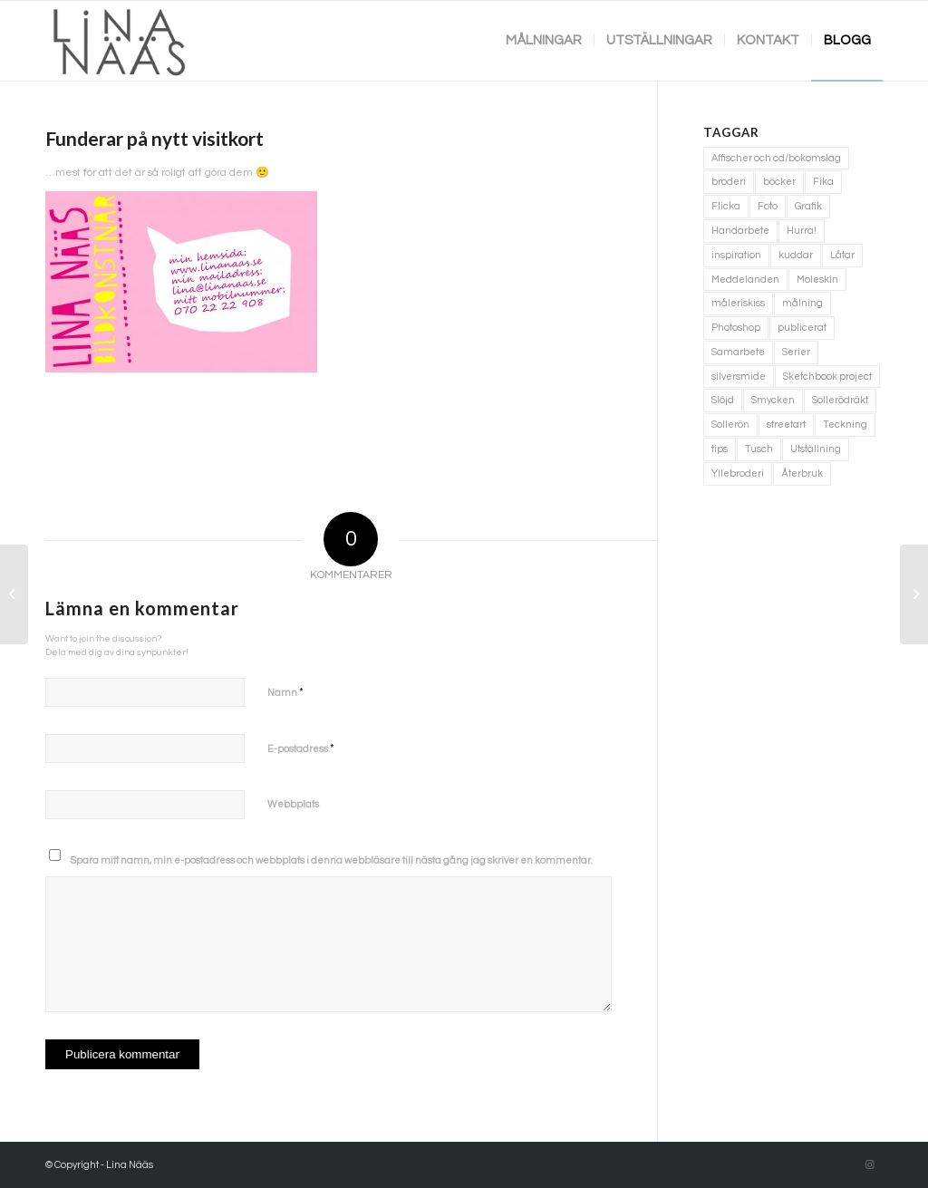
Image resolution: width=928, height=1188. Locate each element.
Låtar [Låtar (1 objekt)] (842, 255)
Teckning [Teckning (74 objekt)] (845, 425)
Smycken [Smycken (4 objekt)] (773, 400)
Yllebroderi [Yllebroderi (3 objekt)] (737, 473)
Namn (285, 692)
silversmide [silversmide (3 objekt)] (738, 377)
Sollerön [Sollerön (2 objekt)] (730, 425)
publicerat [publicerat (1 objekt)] (802, 328)
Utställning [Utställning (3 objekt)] (815, 449)
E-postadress (300, 748)
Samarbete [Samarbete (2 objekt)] (738, 352)
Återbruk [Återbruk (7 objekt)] (802, 473)
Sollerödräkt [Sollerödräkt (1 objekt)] (840, 400)
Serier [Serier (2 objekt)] (796, 352)
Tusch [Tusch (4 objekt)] (759, 449)
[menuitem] (544, 41)
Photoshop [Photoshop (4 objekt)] (735, 328)
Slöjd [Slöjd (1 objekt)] (722, 400)
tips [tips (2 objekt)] (719, 449)
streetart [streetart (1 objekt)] (786, 425)
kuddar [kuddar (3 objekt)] (795, 255)
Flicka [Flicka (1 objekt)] (725, 206)
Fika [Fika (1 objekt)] (823, 182)
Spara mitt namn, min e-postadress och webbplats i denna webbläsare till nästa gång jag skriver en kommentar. (332, 860)
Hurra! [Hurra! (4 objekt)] (802, 231)
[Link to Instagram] (869, 1165)
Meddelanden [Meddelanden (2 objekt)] (745, 280)
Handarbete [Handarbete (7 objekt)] (740, 231)
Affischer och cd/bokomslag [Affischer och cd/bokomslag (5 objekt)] (776, 158)
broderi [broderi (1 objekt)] (728, 182)
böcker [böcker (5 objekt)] (779, 182)
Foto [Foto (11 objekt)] (768, 206)
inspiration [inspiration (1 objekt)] (736, 255)
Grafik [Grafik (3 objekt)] (808, 206)
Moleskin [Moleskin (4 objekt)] (817, 280)
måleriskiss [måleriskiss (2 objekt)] (738, 303)
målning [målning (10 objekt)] (802, 303)
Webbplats (293, 804)
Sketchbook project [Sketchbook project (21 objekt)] (827, 377)
